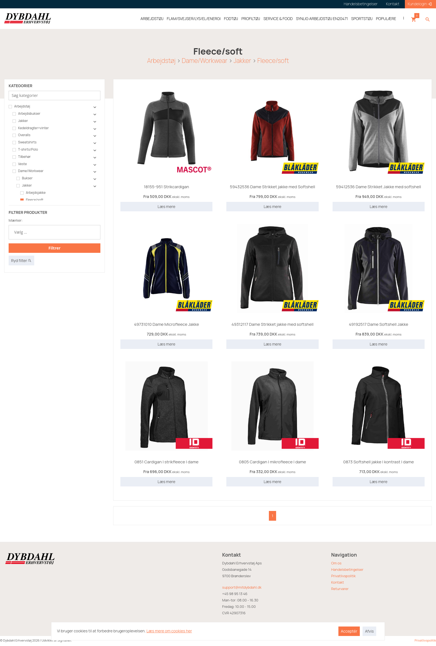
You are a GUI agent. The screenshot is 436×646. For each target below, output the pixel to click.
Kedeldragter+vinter (31, 128)
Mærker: (16, 220)
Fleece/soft (273, 60)
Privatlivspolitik (343, 575)
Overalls (21, 135)
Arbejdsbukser (26, 114)
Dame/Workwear (204, 60)
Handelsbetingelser (347, 569)
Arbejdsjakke (33, 193)
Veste (20, 164)
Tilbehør (22, 157)
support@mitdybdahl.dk (241, 587)
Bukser (24, 178)
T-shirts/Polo (25, 149)
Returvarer (340, 588)
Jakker (242, 60)
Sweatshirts (24, 142)
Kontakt (337, 582)
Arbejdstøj (161, 60)
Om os (336, 563)
